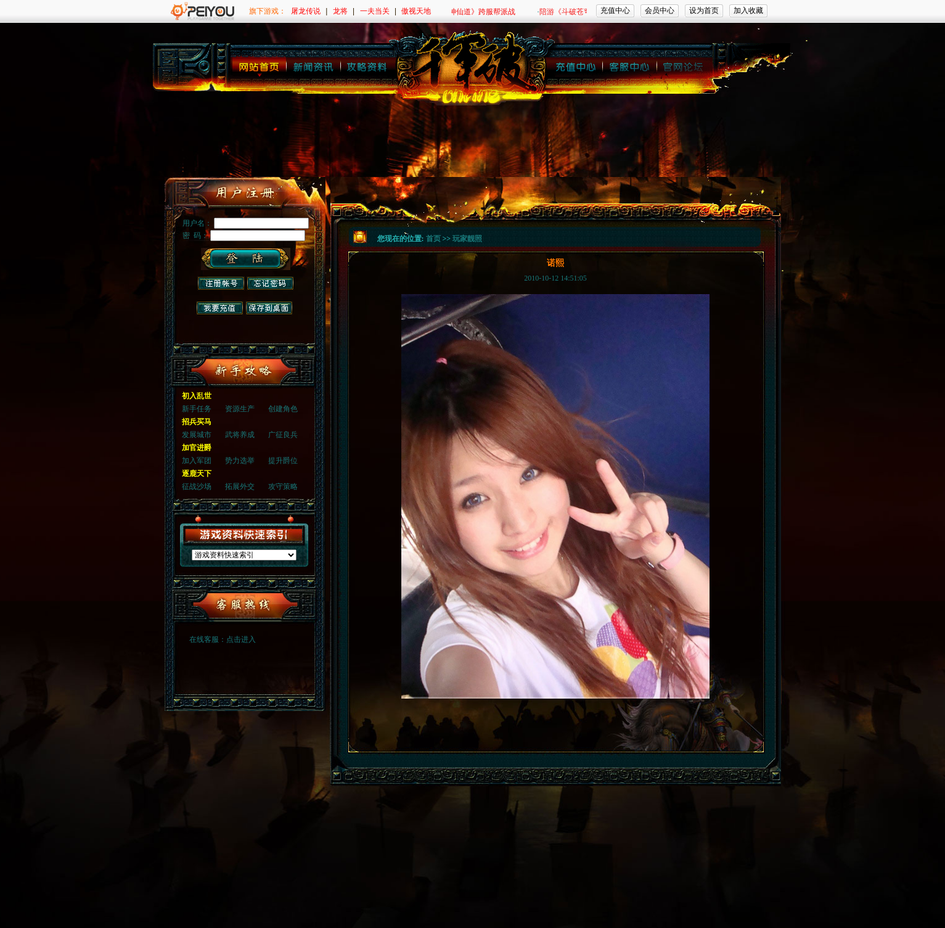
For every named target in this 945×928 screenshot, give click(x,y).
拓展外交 (240, 486)
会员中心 (659, 10)
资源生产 (240, 408)
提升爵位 (283, 460)
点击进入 (241, 639)
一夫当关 (375, 11)
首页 (433, 238)
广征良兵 (283, 434)
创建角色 (283, 408)
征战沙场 (196, 486)
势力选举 (240, 460)
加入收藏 (748, 10)
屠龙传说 (306, 11)
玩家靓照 (467, 238)
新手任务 (196, 408)
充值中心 (615, 10)
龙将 (340, 11)
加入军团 (196, 460)
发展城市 (196, 434)
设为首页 (704, 10)
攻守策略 (283, 486)
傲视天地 (416, 11)
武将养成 (240, 434)
